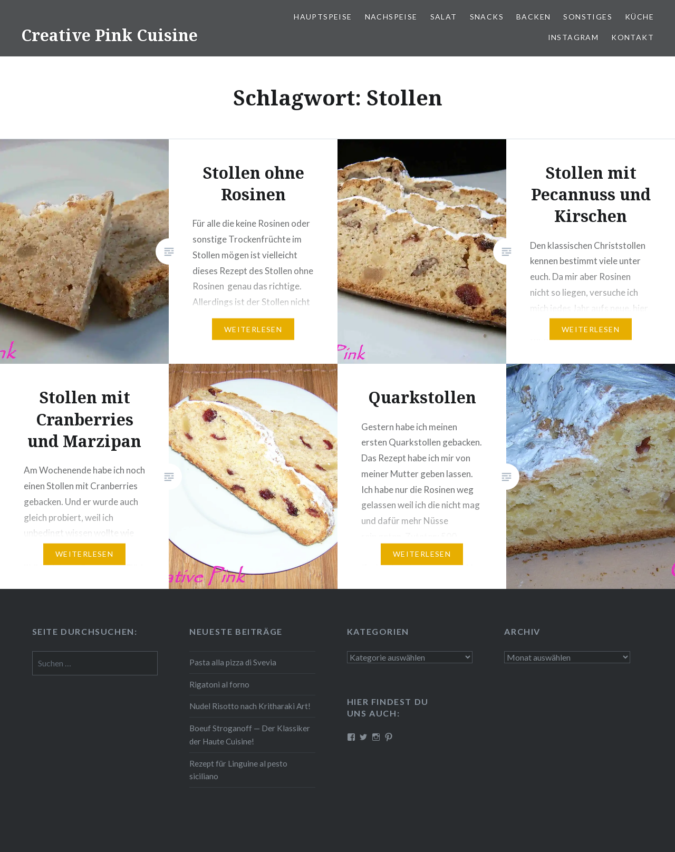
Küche (639, 16)
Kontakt (632, 37)
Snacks (487, 16)
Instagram (573, 37)
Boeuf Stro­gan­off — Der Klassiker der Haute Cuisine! (249, 734)
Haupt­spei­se (323, 16)
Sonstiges (587, 16)
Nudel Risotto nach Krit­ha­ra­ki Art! (250, 706)
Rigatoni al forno (219, 684)
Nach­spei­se (391, 16)
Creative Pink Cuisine (109, 35)
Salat (443, 16)
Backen (533, 16)
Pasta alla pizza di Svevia (232, 662)
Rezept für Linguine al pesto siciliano (238, 770)
